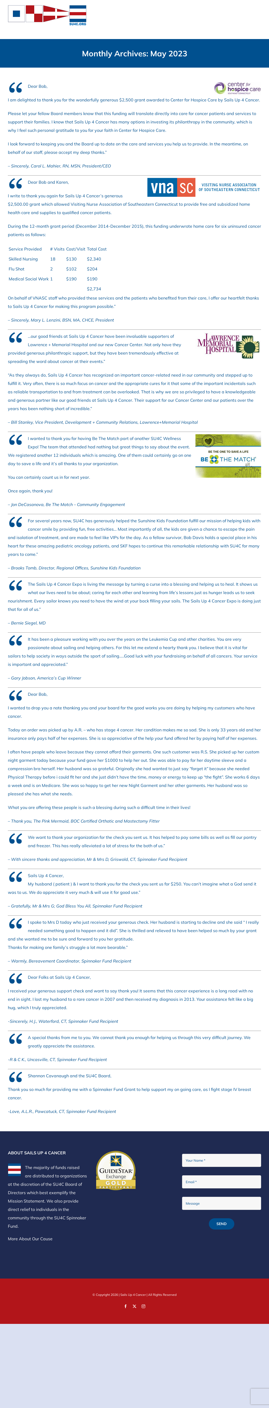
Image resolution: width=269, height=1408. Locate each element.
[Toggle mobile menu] (258, 8)
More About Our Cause (30, 1238)
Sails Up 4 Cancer (133, 1295)
